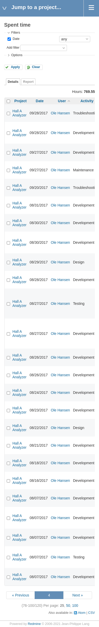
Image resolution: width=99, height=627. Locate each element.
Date (15, 39)
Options (16, 55)
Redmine (34, 624)
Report (28, 82)
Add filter (12, 47)
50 (68, 605)
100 (75, 605)
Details (13, 82)
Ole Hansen (60, 113)
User (62, 101)
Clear (36, 67)
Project (20, 101)
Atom (81, 613)
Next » (77, 595)
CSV (91, 613)
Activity (87, 101)
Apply (15, 67)
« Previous (20, 595)
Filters (15, 32)
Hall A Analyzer (19, 113)
